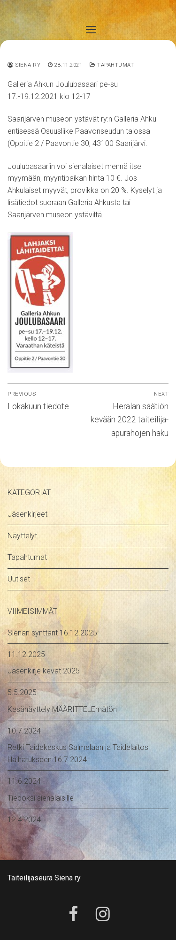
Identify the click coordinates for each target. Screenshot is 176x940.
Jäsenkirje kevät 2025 (44, 670)
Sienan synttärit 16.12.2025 (52, 632)
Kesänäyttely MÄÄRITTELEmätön (62, 709)
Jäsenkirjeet (27, 514)
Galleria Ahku (135, 119)
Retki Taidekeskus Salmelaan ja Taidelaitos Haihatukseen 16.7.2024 (78, 753)
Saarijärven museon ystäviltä (55, 214)
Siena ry (24, 64)
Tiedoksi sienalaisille (41, 798)
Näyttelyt (22, 535)
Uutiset (19, 578)
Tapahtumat (112, 64)
